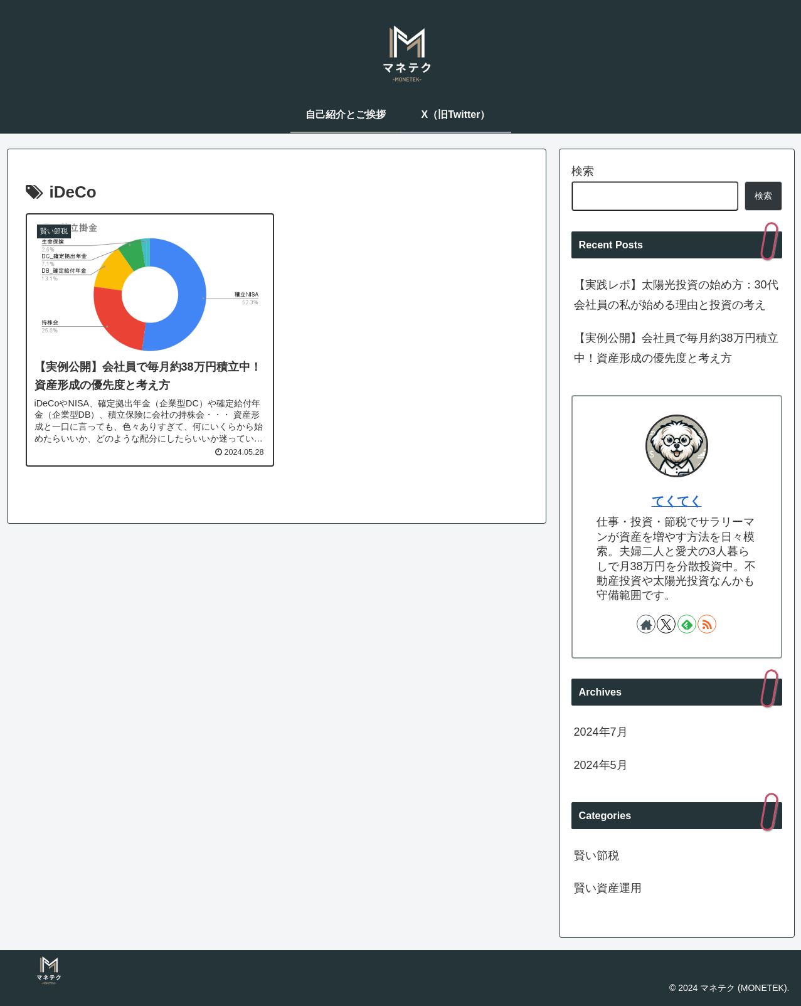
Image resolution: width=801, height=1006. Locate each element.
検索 (582, 171)
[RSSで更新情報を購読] (707, 624)
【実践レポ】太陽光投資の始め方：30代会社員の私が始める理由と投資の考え (676, 294)
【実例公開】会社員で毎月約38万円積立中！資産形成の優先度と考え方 (676, 348)
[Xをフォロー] (666, 624)
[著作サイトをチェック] (646, 624)
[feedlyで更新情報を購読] (686, 624)
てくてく (677, 501)
